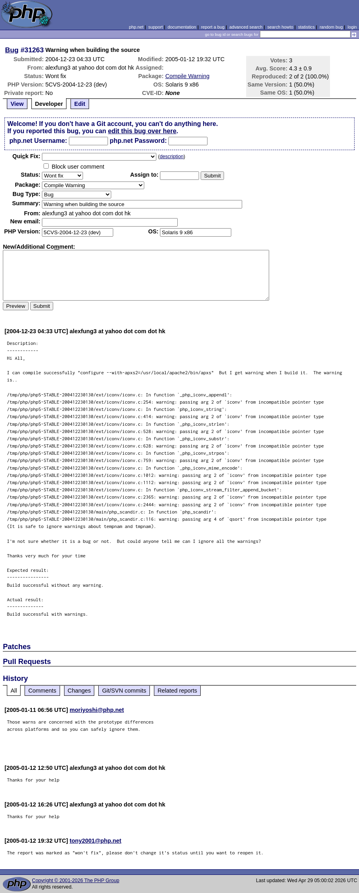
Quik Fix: (26, 156)
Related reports (177, 690)
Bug (12, 50)
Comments (42, 690)
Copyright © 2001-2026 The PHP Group (75, 880)
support (155, 27)
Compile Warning (187, 76)
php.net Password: (138, 140)
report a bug (212, 27)
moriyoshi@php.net (97, 710)
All (13, 690)
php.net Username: (38, 140)
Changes (79, 690)
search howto (280, 27)
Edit (79, 104)
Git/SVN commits (124, 690)
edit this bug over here (142, 131)
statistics (306, 27)
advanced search (245, 27)
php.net (136, 27)
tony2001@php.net (95, 840)
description (171, 156)
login (352, 27)
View (17, 104)
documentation (182, 27)
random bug (331, 27)
